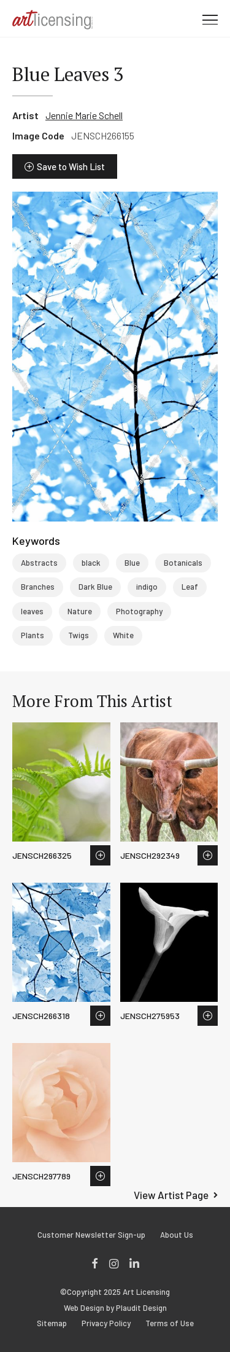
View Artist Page (171, 1195)
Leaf (190, 587)
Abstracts (39, 563)
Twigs (78, 635)
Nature (79, 611)
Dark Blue (95, 587)
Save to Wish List (71, 166)
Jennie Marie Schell (84, 115)
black (91, 563)
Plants (32, 635)
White (123, 635)
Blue (132, 563)
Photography (139, 611)
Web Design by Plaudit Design (115, 1308)
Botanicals (183, 563)
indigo (147, 587)
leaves (32, 611)
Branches (38, 587)
